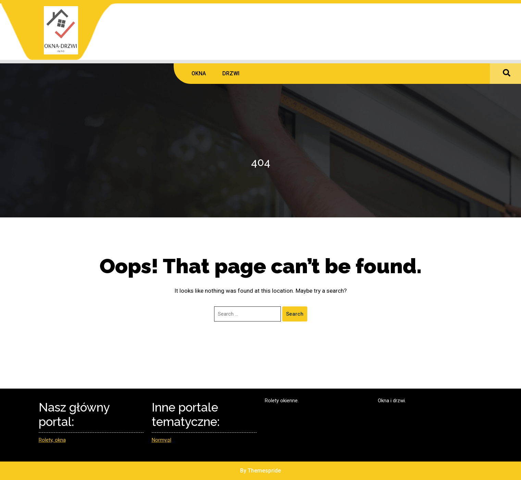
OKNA (198, 73)
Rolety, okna (52, 440)
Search (294, 314)
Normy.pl (161, 440)
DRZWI (230, 73)
